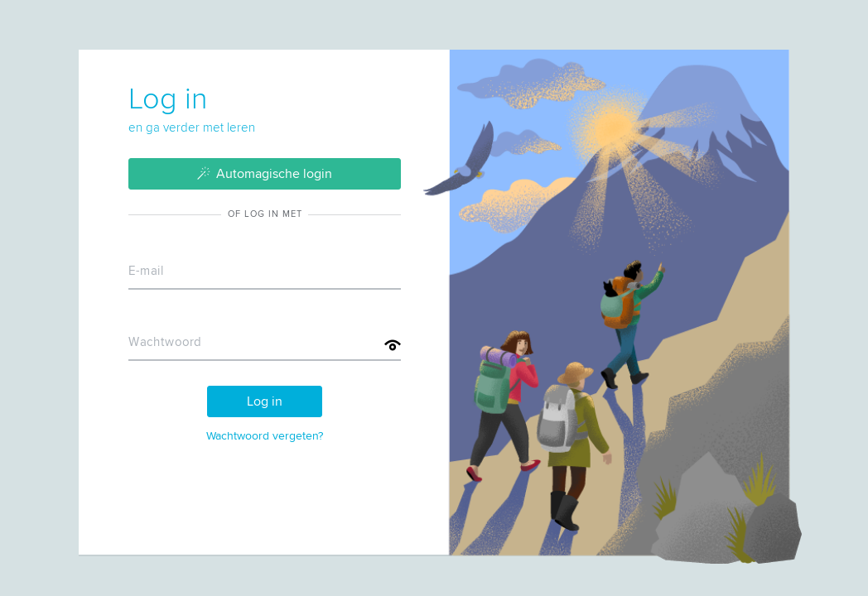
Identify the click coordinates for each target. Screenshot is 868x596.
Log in (264, 401)
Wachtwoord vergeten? (264, 435)
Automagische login (265, 173)
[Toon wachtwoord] (392, 345)
